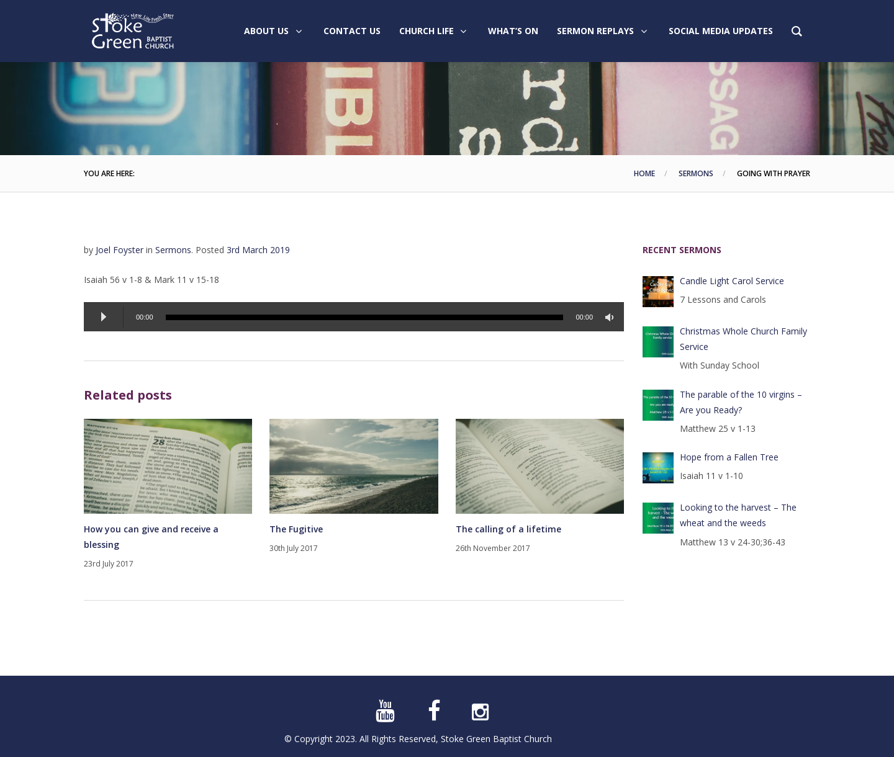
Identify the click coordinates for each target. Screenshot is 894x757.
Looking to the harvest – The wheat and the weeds (738, 515)
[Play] (103, 317)
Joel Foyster (119, 250)
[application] (354, 316)
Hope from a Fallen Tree (729, 457)
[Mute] (611, 317)
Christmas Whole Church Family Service (743, 338)
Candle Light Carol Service (732, 281)
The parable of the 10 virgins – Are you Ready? (741, 402)
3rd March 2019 (258, 250)
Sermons (696, 173)
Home (644, 173)
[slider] (365, 317)
